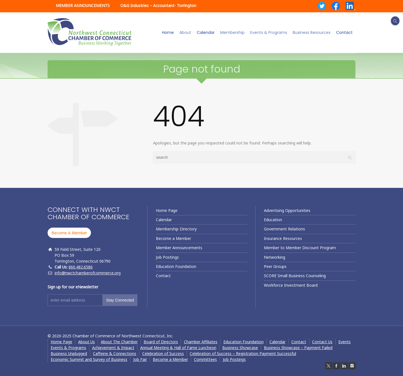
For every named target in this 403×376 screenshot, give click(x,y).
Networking (274, 257)
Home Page (166, 210)
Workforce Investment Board (291, 285)
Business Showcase (240, 347)
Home (168, 32)
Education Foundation (176, 266)
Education (273, 219)
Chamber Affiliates (200, 341)
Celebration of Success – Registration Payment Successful (243, 353)
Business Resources (312, 32)
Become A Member (69, 232)
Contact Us (322, 341)
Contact (344, 32)
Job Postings (167, 257)
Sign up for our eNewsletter (73, 286)
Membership (232, 32)
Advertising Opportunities (287, 210)
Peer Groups (275, 266)
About (185, 32)
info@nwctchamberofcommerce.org (88, 272)
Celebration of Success (163, 353)
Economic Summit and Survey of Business (89, 359)
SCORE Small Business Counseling (295, 275)
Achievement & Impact (113, 347)
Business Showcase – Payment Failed (298, 347)
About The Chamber (119, 341)
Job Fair (140, 359)
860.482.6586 (81, 267)
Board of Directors (161, 341)
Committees (205, 359)
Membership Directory (176, 229)
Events (344, 341)
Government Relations (284, 229)
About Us (86, 341)
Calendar (206, 32)
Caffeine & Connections (114, 353)
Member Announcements (179, 247)
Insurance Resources (283, 238)
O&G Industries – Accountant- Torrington (158, 5)
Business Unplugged (69, 353)
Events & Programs (268, 32)
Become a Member (173, 238)
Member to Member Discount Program (300, 247)
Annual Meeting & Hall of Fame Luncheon (178, 347)
